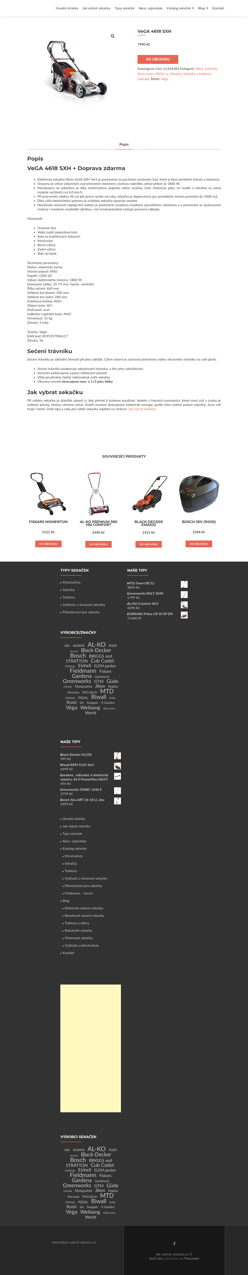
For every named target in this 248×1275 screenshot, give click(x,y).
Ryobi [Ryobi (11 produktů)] (72, 702)
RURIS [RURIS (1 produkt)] (112, 698)
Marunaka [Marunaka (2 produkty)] (73, 692)
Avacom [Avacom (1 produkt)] (74, 651)
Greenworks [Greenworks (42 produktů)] (77, 681)
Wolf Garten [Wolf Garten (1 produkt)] (109, 708)
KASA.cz (161, 74)
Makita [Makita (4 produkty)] (113, 686)
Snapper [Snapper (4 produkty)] (92, 702)
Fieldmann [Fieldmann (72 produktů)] (83, 670)
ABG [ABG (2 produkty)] (67, 645)
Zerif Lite (156, 1258)
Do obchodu (158, 59)
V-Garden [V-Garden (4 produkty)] (108, 702)
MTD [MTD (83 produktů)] (107, 691)
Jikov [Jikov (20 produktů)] (100, 686)
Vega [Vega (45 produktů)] (71, 707)
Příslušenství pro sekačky (81, 612)
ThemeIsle (191, 1258)
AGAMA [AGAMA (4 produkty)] (79, 645)
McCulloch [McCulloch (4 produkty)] (89, 692)
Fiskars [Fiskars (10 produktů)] (105, 671)
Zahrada (144, 79)
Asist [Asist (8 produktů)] (113, 645)
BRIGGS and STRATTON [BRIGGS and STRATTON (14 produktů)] (89, 658)
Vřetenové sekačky (79, 938)
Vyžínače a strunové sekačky (83, 604)
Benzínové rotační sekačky (84, 915)
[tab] (124, 144)
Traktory (68, 597)
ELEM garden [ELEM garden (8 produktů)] (105, 666)
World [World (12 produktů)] (90, 712)
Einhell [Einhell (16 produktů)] (84, 665)
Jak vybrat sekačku (96, 8)
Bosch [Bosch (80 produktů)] (78, 655)
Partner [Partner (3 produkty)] (70, 698)
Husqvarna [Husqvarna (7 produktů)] (83, 686)
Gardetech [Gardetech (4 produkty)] (102, 676)
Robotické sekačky (78, 930)
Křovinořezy (71, 582)
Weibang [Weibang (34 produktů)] (90, 707)
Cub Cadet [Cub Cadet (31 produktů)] (102, 661)
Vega (164, 79)
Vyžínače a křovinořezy (82, 945)
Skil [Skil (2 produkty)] (82, 702)
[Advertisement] (90, 1048)
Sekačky (176, 74)
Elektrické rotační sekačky (84, 908)
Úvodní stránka (67, 8)
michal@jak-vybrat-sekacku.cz (74, 1242)
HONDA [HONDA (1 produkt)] (67, 686)
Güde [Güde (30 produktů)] (112, 681)
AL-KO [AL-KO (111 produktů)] (97, 644)
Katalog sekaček (179, 8)
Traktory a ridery (77, 923)
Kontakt (218, 8)
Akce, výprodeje (150, 8)
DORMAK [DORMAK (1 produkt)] (70, 666)
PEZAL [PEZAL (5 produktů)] (83, 698)
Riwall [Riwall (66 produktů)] (98, 696)
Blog (201, 8)
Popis (124, 144)
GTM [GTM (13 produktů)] (98, 681)
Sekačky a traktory (197, 74)
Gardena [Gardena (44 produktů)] (82, 676)
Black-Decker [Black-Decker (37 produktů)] (96, 650)
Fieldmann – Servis (79, 893)
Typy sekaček (125, 8)
